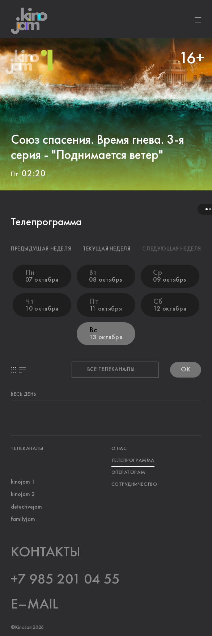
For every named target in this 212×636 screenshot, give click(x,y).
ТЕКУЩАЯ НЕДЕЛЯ (106, 249)
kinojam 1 (23, 482)
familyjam (23, 519)
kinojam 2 (23, 494)
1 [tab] (206, 209)
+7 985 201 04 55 (65, 579)
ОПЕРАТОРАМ (128, 472)
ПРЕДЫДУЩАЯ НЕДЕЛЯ (41, 249)
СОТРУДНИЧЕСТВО (134, 484)
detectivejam (26, 507)
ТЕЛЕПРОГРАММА (132, 460)
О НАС (119, 448)
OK (185, 369)
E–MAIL (34, 604)
